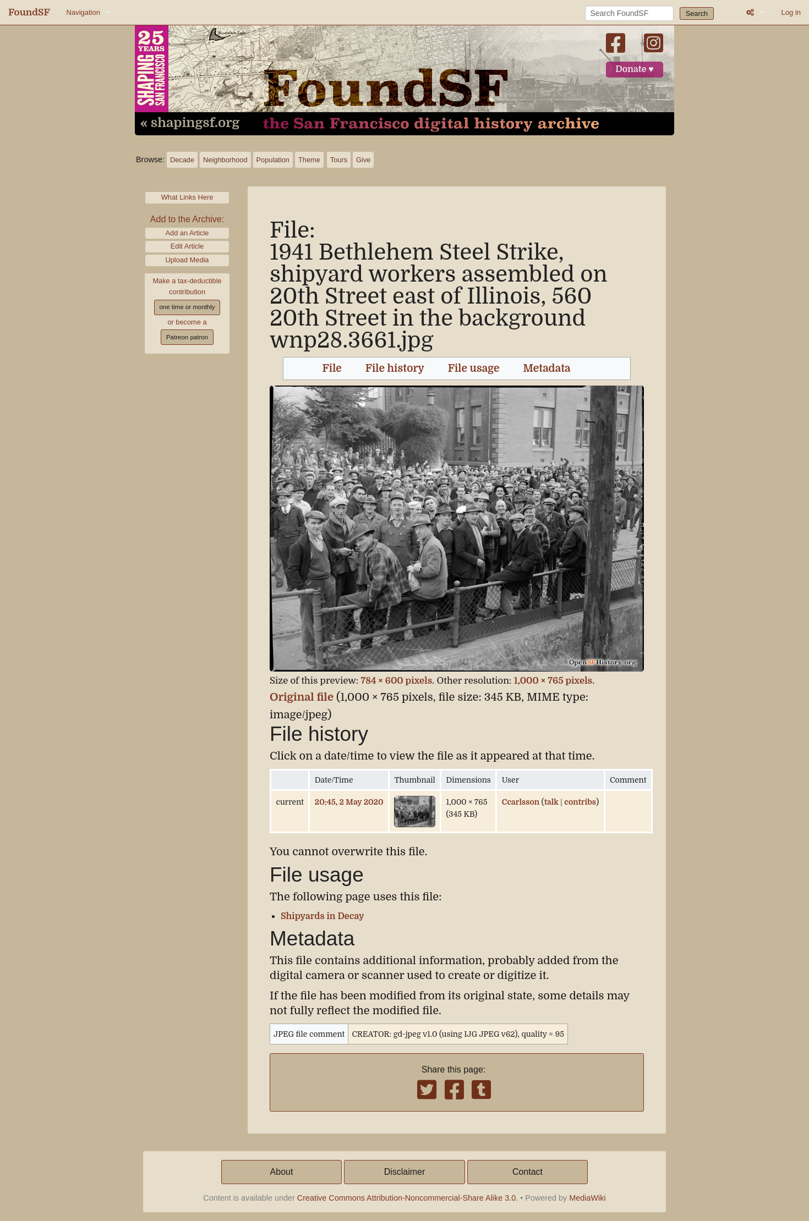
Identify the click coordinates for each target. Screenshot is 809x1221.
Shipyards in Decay (322, 916)
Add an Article (187, 233)
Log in (791, 12)
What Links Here (187, 197)
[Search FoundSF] (629, 13)
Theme (309, 160)
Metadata (547, 368)
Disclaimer (404, 1171)
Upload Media (187, 260)
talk (551, 802)
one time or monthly (187, 307)
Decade (182, 160)
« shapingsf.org (189, 123)
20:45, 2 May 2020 (349, 802)
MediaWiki (587, 1198)
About (281, 1171)
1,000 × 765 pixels (553, 680)
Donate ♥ (634, 69)
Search (697, 13)
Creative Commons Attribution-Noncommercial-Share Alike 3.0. (407, 1198)
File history (394, 368)
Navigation (83, 12)
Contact (527, 1171)
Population (272, 160)
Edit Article (187, 246)
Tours (338, 160)
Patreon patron (187, 337)
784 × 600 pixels (396, 680)
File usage (474, 368)
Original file (302, 697)
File (332, 368)
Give (363, 160)
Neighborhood (225, 160)
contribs (580, 802)
